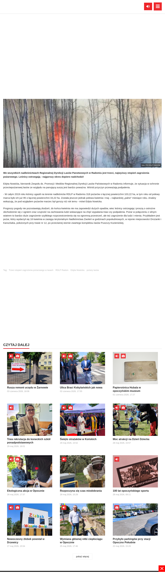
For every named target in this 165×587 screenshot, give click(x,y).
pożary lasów (93, 270)
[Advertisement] (82, 248)
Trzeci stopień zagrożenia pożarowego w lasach (31, 270)
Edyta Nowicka (77, 270)
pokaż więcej (82, 556)
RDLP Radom (61, 270)
